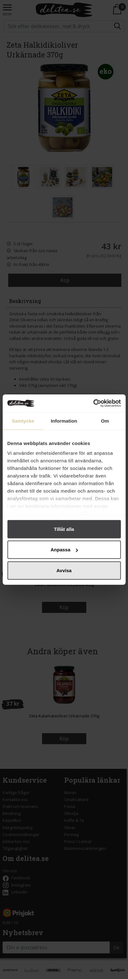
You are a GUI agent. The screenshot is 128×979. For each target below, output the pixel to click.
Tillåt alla (64, 528)
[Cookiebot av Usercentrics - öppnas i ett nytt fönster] (93, 403)
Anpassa (64, 549)
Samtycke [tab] (23, 420)
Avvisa (64, 570)
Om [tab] (105, 420)
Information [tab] (64, 420)
